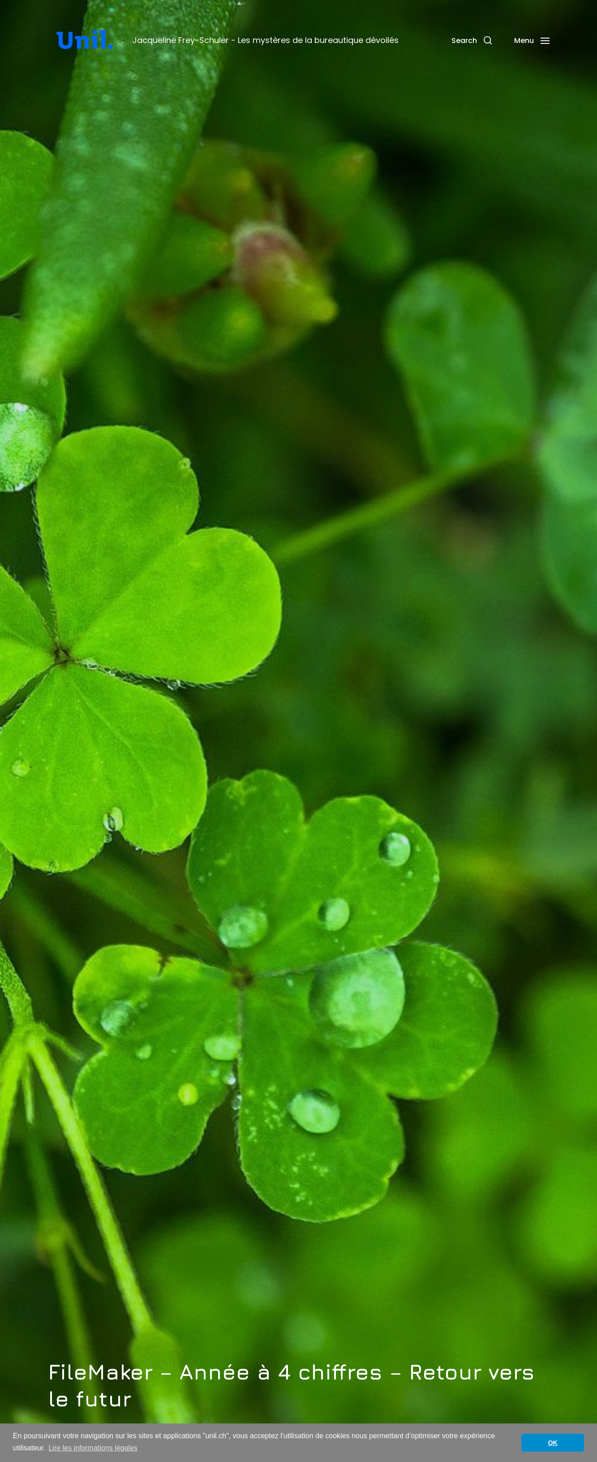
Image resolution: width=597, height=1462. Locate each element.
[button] (471, 40)
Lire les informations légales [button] (92, 1448)
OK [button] (553, 1442)
